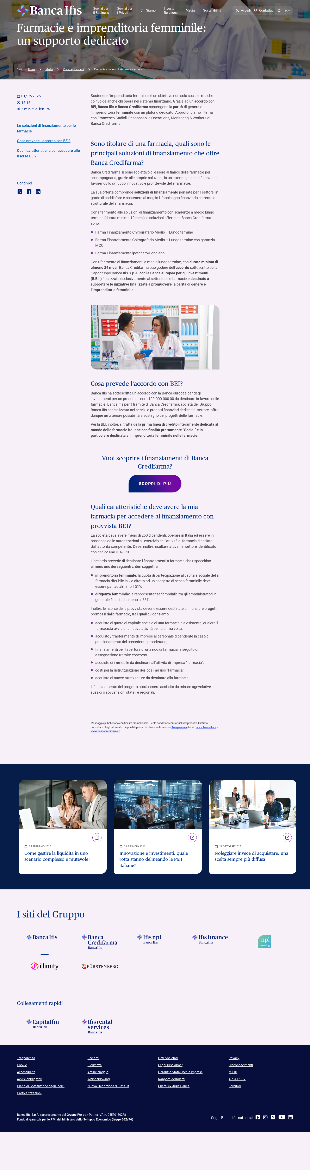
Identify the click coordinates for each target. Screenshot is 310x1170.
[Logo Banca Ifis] (49, 10)
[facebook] (257, 1117)
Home (31, 69)
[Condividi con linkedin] (38, 191)
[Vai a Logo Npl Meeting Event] (265, 942)
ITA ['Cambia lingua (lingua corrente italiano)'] (287, 10)
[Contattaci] (264, 10)
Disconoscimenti (241, 1065)
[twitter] (273, 1117)
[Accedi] (243, 10)
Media (190, 10)
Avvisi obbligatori (29, 1079)
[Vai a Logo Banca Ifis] (44, 942)
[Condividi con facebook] (29, 191)
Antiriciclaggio (97, 1072)
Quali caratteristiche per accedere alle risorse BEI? (48, 153)
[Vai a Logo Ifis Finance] (210, 942)
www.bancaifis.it (206, 727)
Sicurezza (94, 1065)
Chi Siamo (148, 10)
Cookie (22, 1065)
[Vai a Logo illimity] (44, 970)
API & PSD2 (237, 1079)
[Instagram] (265, 1117)
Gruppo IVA (74, 1115)
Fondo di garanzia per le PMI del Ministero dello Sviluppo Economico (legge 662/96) (75, 1120)
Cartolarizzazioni (29, 1093)
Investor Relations (171, 10)
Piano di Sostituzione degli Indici (40, 1086)
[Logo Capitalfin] (44, 1026)
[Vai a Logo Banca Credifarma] (99, 942)
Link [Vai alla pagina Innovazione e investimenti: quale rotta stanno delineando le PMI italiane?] (192, 837)
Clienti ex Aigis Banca (174, 1086)
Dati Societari (168, 1058)
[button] (279, 10)
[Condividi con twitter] (20, 191)
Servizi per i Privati (124, 10)
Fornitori (235, 1086)
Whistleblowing (98, 1079)
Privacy (234, 1058)
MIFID (233, 1072)
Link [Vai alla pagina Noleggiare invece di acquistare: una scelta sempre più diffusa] (287, 837)
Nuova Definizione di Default (108, 1086)
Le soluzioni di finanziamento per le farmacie (46, 128)
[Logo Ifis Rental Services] (99, 1026)
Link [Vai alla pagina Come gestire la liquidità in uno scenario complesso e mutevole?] (96, 837)
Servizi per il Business (101, 10)
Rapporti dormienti (171, 1079)
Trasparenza (179, 727)
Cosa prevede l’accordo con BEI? (43, 141)
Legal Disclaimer (170, 1065)
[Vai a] (154, 942)
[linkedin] (290, 1117)
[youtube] (281, 1117)
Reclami (93, 1058)
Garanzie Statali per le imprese (180, 1072)
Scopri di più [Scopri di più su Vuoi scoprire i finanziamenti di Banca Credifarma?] (155, 483)
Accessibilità (26, 1072)
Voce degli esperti (73, 69)
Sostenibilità (212, 10)
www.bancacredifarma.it (105, 731)
